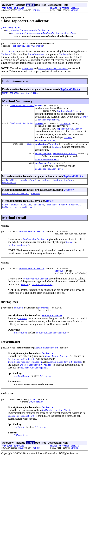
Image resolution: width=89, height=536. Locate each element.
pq (22, 95)
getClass (39, 211)
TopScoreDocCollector (22, 108)
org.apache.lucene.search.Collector (27, 30)
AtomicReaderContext (65, 158)
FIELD (21, 10)
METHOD (36, 10)
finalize (26, 211)
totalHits (32, 95)
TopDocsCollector (21, 47)
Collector (69, 196)
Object (49, 207)
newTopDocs (41, 148)
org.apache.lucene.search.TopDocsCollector (37, 33)
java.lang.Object (11, 27)
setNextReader (43, 158)
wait (17, 214)
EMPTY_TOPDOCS (10, 95)
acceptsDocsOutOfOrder (15, 200)
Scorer (51, 168)
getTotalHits (9, 185)
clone (5, 211)
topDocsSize (9, 188)
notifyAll (75, 211)
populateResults (29, 185)
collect (35, 200)
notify (63, 211)
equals (15, 211)
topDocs (45, 185)
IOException (36, 414)
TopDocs (29, 148)
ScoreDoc (69, 33)
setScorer (40, 168)
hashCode (51, 211)
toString (7, 214)
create (39, 108)
